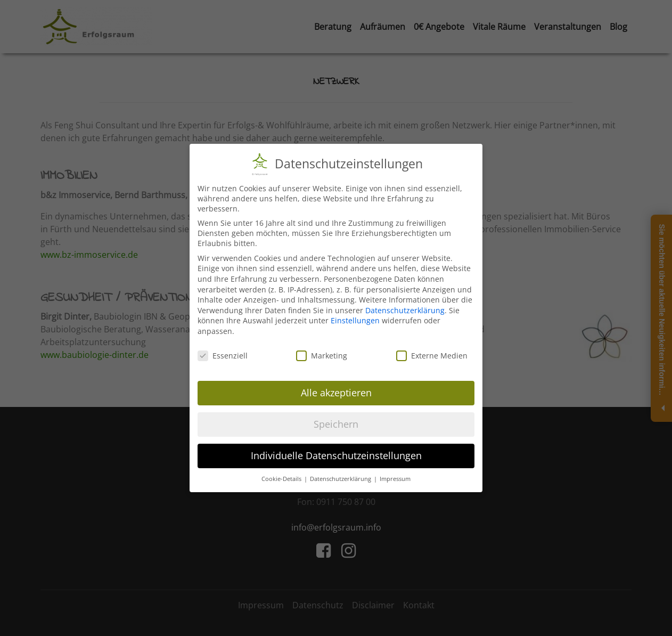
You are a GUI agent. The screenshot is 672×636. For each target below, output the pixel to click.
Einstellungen (355, 320)
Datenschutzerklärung (405, 310)
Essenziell (223, 355)
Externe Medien (432, 355)
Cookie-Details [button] (282, 479)
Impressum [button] (395, 479)
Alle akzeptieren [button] (336, 392)
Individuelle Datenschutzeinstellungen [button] (336, 455)
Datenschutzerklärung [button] (341, 479)
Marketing (321, 355)
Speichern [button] (336, 424)
